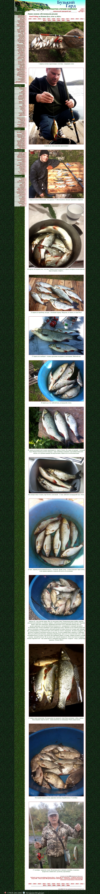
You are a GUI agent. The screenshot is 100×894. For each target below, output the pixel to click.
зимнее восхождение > (22, 156)
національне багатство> (21, 191)
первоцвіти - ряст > (22, 99)
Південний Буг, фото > (22, 25)
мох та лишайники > (22, 97)
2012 (81, 19)
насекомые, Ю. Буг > (22, 121)
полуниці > (24, 105)
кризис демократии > (22, 188)
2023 (39, 19)
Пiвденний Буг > (23, 65)
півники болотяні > (23, 102)
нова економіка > (23, 194)
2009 (53, 20)
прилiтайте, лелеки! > (22, 49)
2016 (72, 19)
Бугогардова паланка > (22, 132)
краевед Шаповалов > (22, 73)
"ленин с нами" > (23, 184)
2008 (58, 20)
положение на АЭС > (22, 62)
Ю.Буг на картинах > (22, 35)
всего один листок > (22, 51)
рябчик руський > (23, 106)
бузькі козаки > (23, 130)
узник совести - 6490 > (22, 135)
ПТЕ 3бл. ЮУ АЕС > (23, 38)
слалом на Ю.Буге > (22, 162)
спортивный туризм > (22, 157)
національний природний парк (65, 11)
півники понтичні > (23, 101)
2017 (67, 19)
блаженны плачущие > (22, 134)
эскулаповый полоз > (22, 126)
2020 (53, 19)
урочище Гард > (23, 19)
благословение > (23, 166)
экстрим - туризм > (23, 153)
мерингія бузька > (23, 95)
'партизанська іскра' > (22, 142)
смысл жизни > (23, 178)
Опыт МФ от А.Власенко (63, 877)
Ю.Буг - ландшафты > (22, 30)
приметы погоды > (23, 48)
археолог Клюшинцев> (22, 75)
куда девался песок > (22, 53)
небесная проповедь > (22, 47)
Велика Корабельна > (22, 20)
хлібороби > (24, 133)
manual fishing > (23, 170)
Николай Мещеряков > (22, 160)
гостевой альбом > (23, 167)
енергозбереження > (22, 78)
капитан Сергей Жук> (22, 72)
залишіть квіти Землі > (22, 118)
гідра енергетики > (23, 42)
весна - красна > (23, 18)
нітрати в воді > (23, 54)
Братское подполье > (22, 143)
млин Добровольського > (21, 81)
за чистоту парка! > (23, 56)
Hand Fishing (33, 16)
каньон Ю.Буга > (23, 27)
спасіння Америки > (22, 190)
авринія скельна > (23, 87)
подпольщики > (23, 139)
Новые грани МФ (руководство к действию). (50, 878)
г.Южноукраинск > (23, 76)
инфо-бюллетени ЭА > (22, 70)
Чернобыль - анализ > (22, 58)
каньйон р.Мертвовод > (22, 24)
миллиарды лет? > (23, 52)
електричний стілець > (22, 193)
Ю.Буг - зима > (24, 33)
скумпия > (24, 111)
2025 (29, 19)
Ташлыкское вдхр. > (22, 46)
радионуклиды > (23, 67)
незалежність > (23, 186)
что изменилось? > (23, 71)
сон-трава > (24, 110)
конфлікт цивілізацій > (22, 189)
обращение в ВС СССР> (22, 68)
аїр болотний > (24, 88)
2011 (44, 20)
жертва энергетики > (22, 61)
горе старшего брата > (22, 181)
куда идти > (24, 197)
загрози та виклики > (22, 63)
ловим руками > (23, 169)
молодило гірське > (22, 96)
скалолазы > (24, 158)
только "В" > (24, 204)
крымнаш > (24, 183)
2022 (44, 19)
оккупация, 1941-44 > (22, 137)
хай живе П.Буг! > (23, 37)
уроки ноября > (23, 200)
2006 (68, 20)
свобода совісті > (23, 185)
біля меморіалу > (23, 147)
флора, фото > (24, 120)
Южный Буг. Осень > (22, 32)
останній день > (23, 199)
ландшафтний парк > (22, 15)
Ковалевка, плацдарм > (22, 144)
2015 (77, 19)
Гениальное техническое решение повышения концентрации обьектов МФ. (71, 879)
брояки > (25, 43)
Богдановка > (24, 138)
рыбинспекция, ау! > (22, 57)
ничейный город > (23, 203)
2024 (34, 19)
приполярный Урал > (22, 155)
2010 (49, 20)
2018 (62, 19)
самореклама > (23, 80)
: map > (82, 9)
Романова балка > (23, 23)
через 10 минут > (23, 163)
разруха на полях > (23, 195)
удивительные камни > (22, 44)
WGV (11, 893)
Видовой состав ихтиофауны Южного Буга (43, 877)
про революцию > (23, 198)
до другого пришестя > (22, 165)
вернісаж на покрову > (22, 29)
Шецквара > (24, 161)
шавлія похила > (23, 114)
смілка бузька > (23, 109)
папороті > (24, 104)
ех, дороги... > (24, 174)
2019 (58, 19)
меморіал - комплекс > (22, 148)
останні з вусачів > (23, 125)
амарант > (25, 90)
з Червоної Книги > (23, 119)
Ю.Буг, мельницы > (23, 34)
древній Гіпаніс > (23, 28)
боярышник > (24, 91)
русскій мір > (24, 179)
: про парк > (81, 11)
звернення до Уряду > (22, 39)
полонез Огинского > (22, 202)
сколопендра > (24, 123)
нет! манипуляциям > (22, 41)
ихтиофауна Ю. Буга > (22, 124)
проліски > (24, 100)
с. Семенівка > (24, 77)
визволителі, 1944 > (22, 146)
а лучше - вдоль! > (23, 66)
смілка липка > (24, 107)
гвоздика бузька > (23, 92)
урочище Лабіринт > (22, 22)
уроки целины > (23, 205)
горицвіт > (24, 94)
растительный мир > (22, 17)
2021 (48, 19)
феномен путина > (23, 180)
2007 (63, 20)
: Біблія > (82, 10)
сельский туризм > (23, 152)
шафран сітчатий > (23, 115)
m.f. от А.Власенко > (22, 171)
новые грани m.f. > (23, 172)
